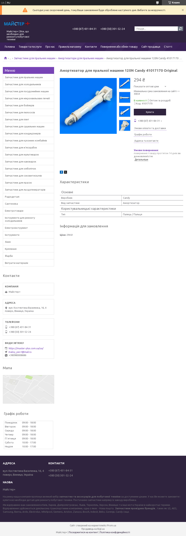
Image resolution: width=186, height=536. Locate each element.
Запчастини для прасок (18, 182)
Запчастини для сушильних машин (24, 126)
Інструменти (12, 234)
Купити (150, 112)
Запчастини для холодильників (23, 84)
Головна (10, 46)
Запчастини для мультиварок (22, 154)
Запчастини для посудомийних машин (27, 91)
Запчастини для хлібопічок (20, 168)
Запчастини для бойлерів (19, 105)
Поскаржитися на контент (83, 532)
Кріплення (11, 249)
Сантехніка (11, 203)
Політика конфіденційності (115, 532)
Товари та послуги (30, 46)
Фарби (9, 256)
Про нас (50, 46)
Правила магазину (70, 46)
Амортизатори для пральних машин (80, 58)
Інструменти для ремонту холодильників (20, 219)
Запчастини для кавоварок (20, 161)
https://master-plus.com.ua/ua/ (26, 348)
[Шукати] (180, 28)
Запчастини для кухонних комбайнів (26, 140)
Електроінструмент (16, 227)
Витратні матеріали (16, 263)
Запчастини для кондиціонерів (23, 133)
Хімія (8, 241)
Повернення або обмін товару (119, 46)
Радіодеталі (12, 196)
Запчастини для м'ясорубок (21, 147)
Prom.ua (111, 525)
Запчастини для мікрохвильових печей (27, 98)
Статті (168, 46)
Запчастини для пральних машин (34, 58)
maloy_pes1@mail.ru (20, 352)
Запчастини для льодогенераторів (25, 189)
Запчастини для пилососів (20, 112)
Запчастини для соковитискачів (23, 175)
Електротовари (14, 210)
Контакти (91, 46)
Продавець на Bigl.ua (93, 529)
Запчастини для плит (17, 119)
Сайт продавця (150, 46)
